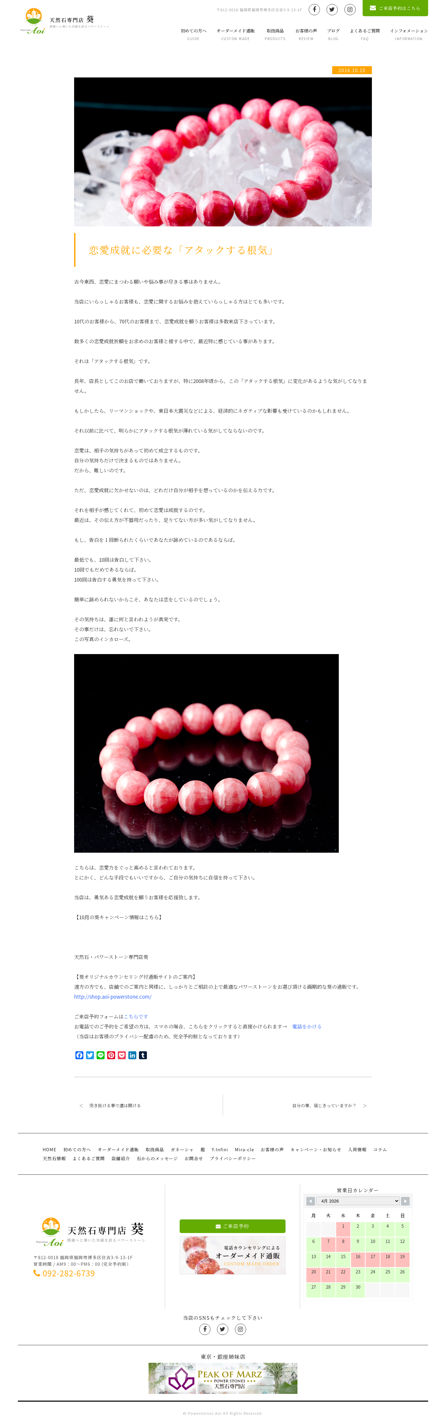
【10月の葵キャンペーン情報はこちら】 (119, 917)
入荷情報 (357, 1149)
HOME (50, 1149)
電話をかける (307, 1026)
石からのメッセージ (157, 1158)
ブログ (333, 34)
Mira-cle (244, 1149)
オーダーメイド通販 (235, 34)
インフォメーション (409, 34)
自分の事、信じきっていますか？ (332, 1105)
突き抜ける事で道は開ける (107, 1105)
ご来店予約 (232, 1226)
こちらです (135, 1016)
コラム (380, 1149)
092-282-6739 (64, 1273)
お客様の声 (306, 34)
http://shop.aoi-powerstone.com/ (113, 996)
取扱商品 (275, 34)
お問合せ (194, 1158)
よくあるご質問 (365, 34)
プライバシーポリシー (233, 1158)
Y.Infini (220, 1149)
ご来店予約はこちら (395, 8)
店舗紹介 (121, 1158)
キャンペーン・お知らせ (315, 1149)
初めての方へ (193, 34)
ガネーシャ (182, 1149)
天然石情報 (54, 1158)
